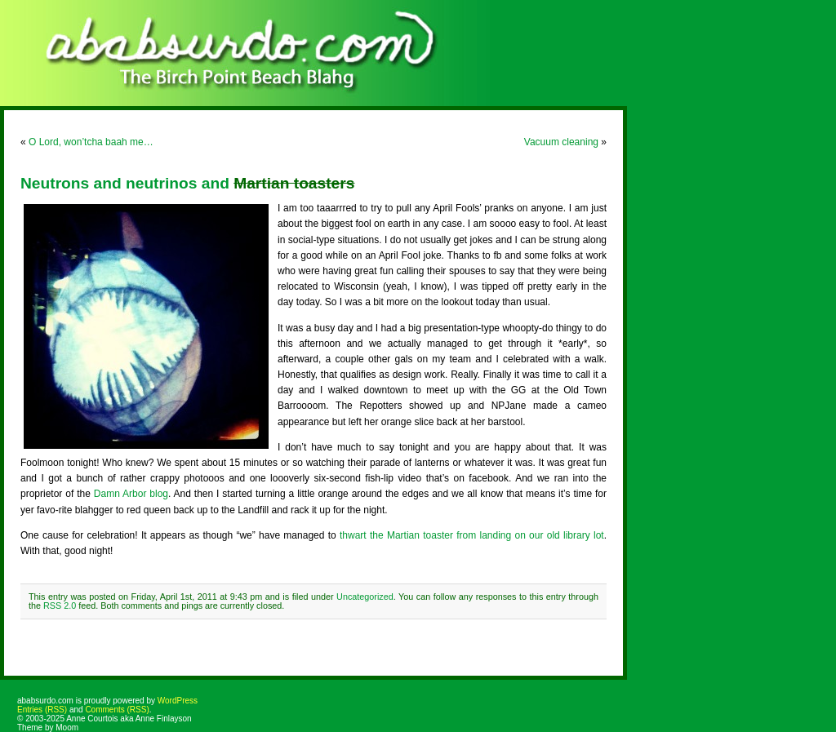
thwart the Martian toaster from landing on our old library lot (472, 535)
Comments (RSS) (117, 709)
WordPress (178, 700)
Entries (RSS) (42, 709)
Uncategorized (365, 596)
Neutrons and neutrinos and (187, 183)
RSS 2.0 (59, 605)
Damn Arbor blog (131, 493)
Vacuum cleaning (561, 142)
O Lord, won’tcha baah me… (91, 142)
